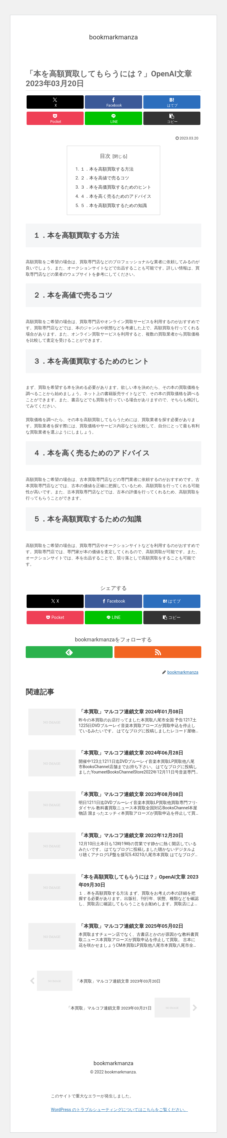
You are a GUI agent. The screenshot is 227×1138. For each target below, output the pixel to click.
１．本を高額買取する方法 (106, 169)
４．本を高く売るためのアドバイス (116, 198)
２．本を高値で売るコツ (104, 179)
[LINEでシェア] (113, 118)
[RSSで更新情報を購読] (157, 654)
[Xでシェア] (55, 102)
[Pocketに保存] (55, 118)
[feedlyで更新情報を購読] (69, 654)
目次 (105, 156)
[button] (171, 118)
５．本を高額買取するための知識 (113, 208)
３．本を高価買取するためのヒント (116, 189)
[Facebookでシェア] (113, 102)
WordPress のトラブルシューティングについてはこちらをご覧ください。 (119, 1115)
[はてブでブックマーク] (171, 102)
